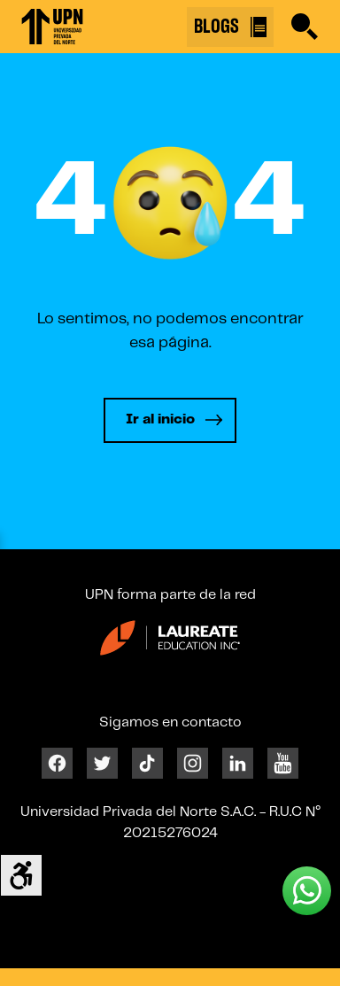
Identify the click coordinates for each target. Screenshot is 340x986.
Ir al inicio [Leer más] (160, 419)
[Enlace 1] (52, 26)
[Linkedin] (237, 763)
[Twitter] (102, 763)
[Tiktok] (147, 763)
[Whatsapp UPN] (306, 890)
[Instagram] (192, 763)
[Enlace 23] (170, 644)
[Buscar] (304, 26)
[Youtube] (282, 763)
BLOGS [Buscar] (230, 27)
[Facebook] (57, 763)
